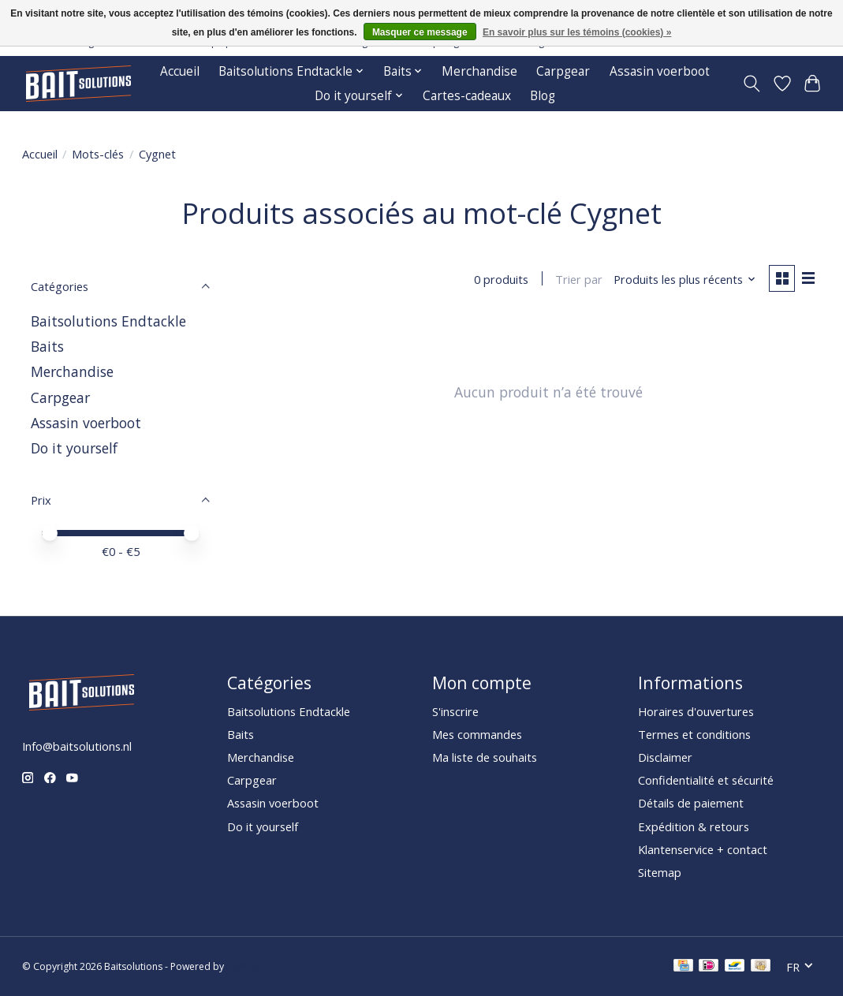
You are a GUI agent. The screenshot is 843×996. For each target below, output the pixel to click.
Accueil (180, 71)
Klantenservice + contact (702, 849)
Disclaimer (665, 757)
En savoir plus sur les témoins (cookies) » (577, 32)
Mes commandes (477, 734)
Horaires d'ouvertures (696, 711)
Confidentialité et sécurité (706, 780)
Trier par (577, 280)
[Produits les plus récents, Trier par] (682, 280)
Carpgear (563, 71)
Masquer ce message (420, 32)
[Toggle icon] (751, 83)
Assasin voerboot (660, 71)
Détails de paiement (691, 803)
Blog (542, 96)
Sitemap (659, 872)
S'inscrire (455, 711)
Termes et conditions (694, 734)
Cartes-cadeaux (467, 96)
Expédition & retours (693, 826)
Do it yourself (74, 447)
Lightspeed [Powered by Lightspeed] (251, 966)
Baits (47, 346)
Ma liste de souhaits (484, 757)
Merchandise (479, 71)
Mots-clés (98, 154)
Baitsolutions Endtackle (108, 320)
